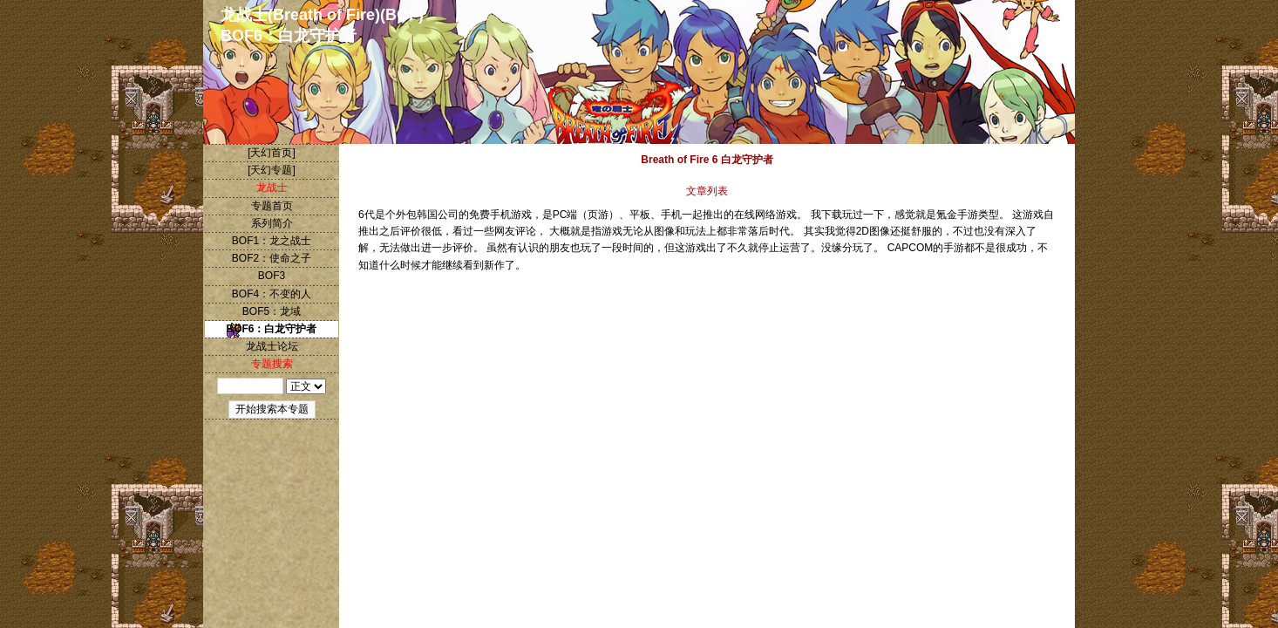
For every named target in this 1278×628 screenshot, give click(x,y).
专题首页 (272, 206)
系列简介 (272, 223)
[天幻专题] (272, 170)
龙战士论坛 (272, 346)
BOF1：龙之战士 (271, 241)
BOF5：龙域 (271, 311)
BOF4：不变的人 (271, 294)
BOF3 (271, 276)
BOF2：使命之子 (271, 258)
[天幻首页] (272, 153)
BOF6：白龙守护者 (271, 329)
